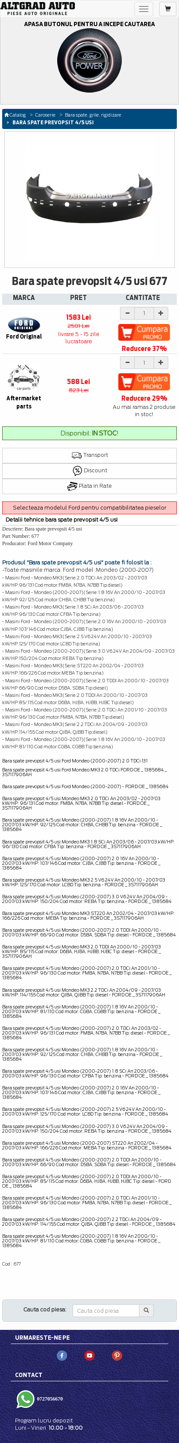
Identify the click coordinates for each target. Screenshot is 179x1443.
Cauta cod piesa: (45, 1309)
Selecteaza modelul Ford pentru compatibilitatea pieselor (89, 507)
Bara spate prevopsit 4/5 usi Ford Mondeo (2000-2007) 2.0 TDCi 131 (75, 760)
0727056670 (49, 1398)
